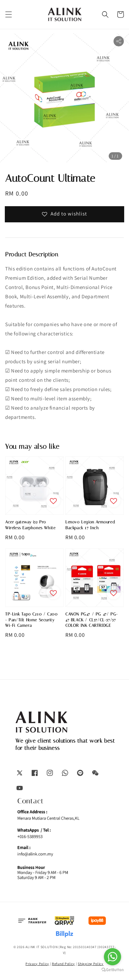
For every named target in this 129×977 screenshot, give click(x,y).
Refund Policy (63, 964)
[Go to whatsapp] (112, 956)
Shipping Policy (91, 964)
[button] (8, 14)
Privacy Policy (37, 964)
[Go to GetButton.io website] (112, 970)
